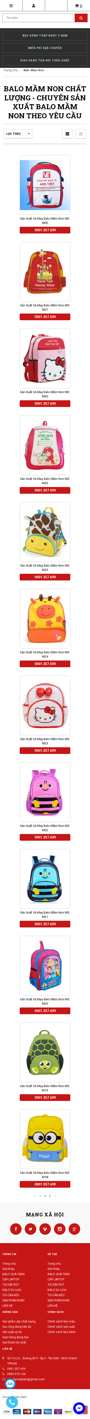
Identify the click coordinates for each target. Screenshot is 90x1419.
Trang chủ (9, 1263)
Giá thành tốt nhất (14, 1342)
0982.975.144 (16, 1374)
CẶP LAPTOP (10, 1279)
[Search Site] (45, 18)
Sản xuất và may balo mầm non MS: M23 (45, 741)
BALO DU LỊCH (11, 1290)
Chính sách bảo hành (62, 1332)
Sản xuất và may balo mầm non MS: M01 (45, 307)
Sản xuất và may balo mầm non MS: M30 (45, 394)
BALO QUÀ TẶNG (13, 1274)
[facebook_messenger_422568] (79, 1408)
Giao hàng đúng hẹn (15, 1337)
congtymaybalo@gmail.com (26, 1379)
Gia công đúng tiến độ (16, 1326)
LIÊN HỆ (7, 1305)
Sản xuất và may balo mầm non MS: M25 (45, 568)
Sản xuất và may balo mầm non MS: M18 (45, 1175)
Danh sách (80, 133)
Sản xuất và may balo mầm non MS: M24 (45, 654)
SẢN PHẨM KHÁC (13, 1300)
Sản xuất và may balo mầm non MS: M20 (45, 1001)
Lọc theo (18, 133)
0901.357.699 (16, 1368)
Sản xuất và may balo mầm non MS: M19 (45, 1088)
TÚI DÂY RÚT (10, 1284)
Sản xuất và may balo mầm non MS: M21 (45, 915)
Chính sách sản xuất (61, 1326)
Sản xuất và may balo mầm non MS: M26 (45, 481)
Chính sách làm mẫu (61, 1321)
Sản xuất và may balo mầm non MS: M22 (45, 828)
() (79, 6)
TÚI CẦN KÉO (10, 1295)
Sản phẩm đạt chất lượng (19, 1321)
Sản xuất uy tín (12, 1332)
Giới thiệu (8, 1269)
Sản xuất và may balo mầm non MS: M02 (45, 221)
